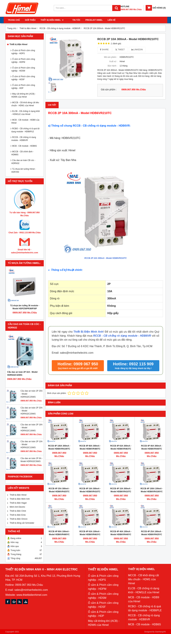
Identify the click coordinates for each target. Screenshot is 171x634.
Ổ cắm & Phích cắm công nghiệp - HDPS (23, 52)
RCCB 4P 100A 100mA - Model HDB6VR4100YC (151, 490)
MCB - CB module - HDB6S (24, 146)
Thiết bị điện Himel (52, 20)
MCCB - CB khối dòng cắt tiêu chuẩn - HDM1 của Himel (25, 104)
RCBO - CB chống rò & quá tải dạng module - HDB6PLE (25, 130)
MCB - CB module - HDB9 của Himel (25, 121)
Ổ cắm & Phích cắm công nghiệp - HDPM (23, 60)
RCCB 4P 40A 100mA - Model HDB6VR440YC (120, 533)
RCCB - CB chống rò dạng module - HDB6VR (23, 138)
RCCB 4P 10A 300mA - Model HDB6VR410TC (120, 490)
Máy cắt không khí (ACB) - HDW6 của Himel (23, 95)
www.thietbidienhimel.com (31, 594)
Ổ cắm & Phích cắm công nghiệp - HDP (23, 86)
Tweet (120, 49)
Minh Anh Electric (17, 507)
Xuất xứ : (113, 61)
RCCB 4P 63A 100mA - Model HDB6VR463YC (90, 533)
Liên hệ (108, 20)
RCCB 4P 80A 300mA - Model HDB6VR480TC (90, 447)
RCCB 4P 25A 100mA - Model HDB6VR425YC (151, 533)
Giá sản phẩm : (109, 89)
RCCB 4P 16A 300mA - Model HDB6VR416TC (90, 490)
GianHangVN (160, 632)
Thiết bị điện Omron (18, 519)
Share (104, 49)
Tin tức (73, 20)
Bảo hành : (112, 66)
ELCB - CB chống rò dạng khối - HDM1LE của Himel (25, 112)
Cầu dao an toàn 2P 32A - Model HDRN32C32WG (22, 373)
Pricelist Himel (90, 20)
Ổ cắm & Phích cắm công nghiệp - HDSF (23, 78)
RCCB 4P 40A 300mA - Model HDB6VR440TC (151, 447)
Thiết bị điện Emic (18, 515)
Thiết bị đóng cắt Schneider (22, 523)
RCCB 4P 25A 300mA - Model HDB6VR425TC (59, 490)
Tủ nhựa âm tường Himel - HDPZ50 (23, 170)
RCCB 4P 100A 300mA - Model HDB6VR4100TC (59, 447)
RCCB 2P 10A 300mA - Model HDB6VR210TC (105, 258)
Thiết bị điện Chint (18, 511)
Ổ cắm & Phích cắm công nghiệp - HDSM (23, 69)
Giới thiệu (30, 20)
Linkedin (137, 49)
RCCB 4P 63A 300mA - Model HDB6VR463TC (120, 447)
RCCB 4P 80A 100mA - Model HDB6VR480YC (59, 533)
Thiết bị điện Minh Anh (20, 499)
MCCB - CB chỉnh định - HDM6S (22, 153)
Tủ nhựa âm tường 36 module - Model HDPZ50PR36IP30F (24, 307)
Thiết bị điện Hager (18, 503)
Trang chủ (14, 20)
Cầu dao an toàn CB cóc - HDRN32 (23, 161)
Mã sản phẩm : (110, 57)
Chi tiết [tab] (52, 105)
